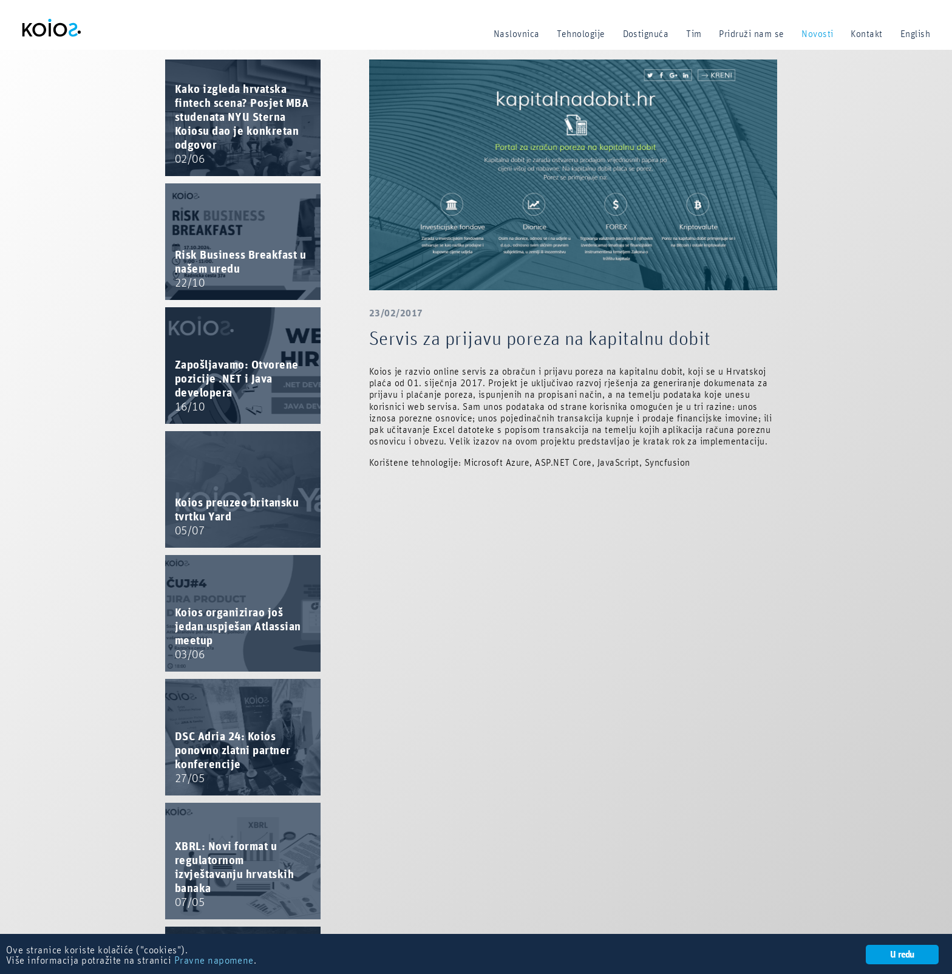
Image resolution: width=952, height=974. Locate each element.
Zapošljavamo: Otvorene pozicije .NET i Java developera (237, 386)
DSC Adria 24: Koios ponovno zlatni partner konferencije (233, 758)
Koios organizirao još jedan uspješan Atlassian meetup (238, 634)
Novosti (817, 34)
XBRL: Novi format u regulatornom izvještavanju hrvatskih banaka (234, 874)
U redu (902, 954)
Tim (693, 34)
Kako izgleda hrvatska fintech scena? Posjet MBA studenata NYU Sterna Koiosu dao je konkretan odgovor (241, 124)
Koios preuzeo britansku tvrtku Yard (237, 517)
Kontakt (866, 34)
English (915, 34)
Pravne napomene (214, 961)
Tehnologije (581, 34)
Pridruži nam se (751, 34)
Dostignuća (646, 34)
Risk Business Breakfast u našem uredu (240, 269)
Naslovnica (517, 34)
